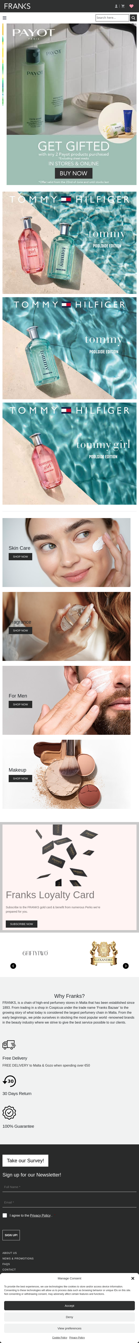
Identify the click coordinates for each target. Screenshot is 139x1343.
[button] (133, 1278)
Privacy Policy (77, 1337)
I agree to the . (32, 1215)
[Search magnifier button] (133, 17)
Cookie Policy (59, 1337)
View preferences (70, 1328)
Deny (69, 1317)
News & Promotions (18, 1258)
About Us (9, 1253)
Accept (69, 1305)
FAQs (6, 1264)
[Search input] (113, 17)
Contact (9, 1269)
